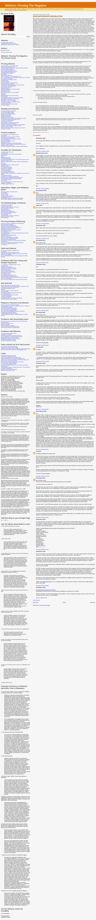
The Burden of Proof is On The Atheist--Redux (10, 101)
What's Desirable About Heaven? (8, 172)
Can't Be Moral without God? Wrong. (8, 110)
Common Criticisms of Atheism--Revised (9, 82)
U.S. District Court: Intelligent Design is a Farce (10, 264)
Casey (37, 205)
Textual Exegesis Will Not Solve (7, 183)
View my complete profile (6, 52)
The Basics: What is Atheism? (7, 42)
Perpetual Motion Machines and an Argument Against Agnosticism (14, 67)
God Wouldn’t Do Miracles (6, 334)
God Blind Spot (4, 241)
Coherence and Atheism (6, 102)
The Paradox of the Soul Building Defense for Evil (11, 292)
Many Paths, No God (5, 91)
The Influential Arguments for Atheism (8, 43)
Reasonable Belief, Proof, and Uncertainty (9, 95)
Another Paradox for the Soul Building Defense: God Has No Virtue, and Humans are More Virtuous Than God (15, 287)
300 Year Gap (4, 180)
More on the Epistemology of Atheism (8, 212)
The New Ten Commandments (7, 120)
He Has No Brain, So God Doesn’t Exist (9, 104)
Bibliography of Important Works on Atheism (10, 44)
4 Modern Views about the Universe (8, 267)
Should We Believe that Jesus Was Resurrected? (11, 178)
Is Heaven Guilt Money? (6, 297)
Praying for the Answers (6, 115)
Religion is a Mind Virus (6, 236)
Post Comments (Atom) (44, 605)
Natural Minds (4, 135)
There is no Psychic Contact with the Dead (10, 326)
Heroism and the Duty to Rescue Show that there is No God (13, 118)
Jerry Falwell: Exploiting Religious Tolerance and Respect (13, 311)
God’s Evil (3, 289)
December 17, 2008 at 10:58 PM (42, 223)
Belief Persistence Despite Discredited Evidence (11, 138)
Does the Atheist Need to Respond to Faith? (10, 252)
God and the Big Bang (5, 269)
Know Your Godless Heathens (7, 69)
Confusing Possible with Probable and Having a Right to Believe (14, 146)
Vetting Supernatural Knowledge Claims (9, 191)
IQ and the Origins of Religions (7, 224)
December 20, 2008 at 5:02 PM (42, 585)
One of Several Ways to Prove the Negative (10, 92)
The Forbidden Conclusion (6, 230)
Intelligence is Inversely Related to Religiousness (11, 227)
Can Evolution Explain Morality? (7, 111)
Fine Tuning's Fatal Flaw (6, 274)
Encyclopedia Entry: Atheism (7, 73)
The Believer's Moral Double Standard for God (10, 119)
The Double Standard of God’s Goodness (9, 294)
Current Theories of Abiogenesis (7, 271)
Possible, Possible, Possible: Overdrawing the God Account (13, 144)
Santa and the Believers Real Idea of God (9, 226)
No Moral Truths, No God (6, 121)
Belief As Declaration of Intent (7, 216)
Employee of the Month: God (7, 323)
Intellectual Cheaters (5, 88)
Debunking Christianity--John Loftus (8, 355)
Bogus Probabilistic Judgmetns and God (9, 276)
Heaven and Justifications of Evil (7, 141)
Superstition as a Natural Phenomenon (9, 369)
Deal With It (3, 94)
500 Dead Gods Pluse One (6, 75)
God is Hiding (4, 74)
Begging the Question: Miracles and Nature (10, 337)
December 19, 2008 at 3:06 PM (42, 517)
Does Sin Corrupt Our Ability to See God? (9, 238)
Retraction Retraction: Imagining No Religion (10, 304)
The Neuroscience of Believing (7, 196)
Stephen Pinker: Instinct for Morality (8, 123)
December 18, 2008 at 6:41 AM (42, 262)
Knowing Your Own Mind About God (8, 239)
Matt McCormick (40, 153)
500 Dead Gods (4, 96)
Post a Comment (36, 600)
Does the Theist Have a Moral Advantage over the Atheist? (13, 127)
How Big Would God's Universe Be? (8, 275)
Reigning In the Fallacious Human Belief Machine (11, 143)
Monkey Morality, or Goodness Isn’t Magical (10, 122)
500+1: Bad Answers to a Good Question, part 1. (11, 76)
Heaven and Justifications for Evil (8, 288)
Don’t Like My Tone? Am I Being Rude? (9, 309)
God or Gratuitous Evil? (6, 293)
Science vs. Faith (4, 194)
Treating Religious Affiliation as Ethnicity (9, 313)
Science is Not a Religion (6, 254)
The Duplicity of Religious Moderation (8, 308)
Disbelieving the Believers (6, 169)
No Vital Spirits (4, 192)
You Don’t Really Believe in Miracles (8, 339)
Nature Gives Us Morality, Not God (8, 114)
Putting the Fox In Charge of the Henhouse (10, 176)
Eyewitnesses (4, 155)
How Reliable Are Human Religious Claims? (10, 134)
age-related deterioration (46, 581)
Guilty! (2, 156)
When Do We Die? (5, 322)
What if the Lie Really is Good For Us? (9, 243)
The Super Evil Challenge (6, 295)
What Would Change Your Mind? (7, 83)
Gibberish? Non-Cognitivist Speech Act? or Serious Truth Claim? (14, 253)
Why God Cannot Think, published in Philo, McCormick (12, 361)
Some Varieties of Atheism (6, 87)
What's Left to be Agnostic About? (8, 66)
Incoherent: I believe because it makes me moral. (11, 125)
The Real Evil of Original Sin (7, 171)
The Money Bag (4, 153)
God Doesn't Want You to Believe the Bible (10, 164)
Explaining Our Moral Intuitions (7, 117)
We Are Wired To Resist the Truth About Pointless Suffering (13, 240)
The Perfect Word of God (6, 166)
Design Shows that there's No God (8, 272)
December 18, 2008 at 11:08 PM (42, 361)
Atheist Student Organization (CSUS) (8, 356)
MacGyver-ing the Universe (6, 266)
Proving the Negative (5, 105)
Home (64, 602)
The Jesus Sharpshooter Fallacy (7, 137)
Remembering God (5, 234)
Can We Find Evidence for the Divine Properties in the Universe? (14, 277)
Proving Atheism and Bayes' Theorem (9, 79)
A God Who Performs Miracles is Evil (8, 333)
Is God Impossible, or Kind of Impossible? (9, 65)
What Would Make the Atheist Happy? (9, 299)
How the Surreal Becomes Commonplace (9, 237)
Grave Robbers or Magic (6, 179)
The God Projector (5, 231)
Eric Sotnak (39, 240)
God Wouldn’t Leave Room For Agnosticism (10, 98)
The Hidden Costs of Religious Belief (8, 235)
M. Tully (38, 347)
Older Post (92, 602)
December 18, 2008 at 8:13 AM (42, 310)
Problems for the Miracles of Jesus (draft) (9, 347)
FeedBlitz (8, 917)
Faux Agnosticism (4, 209)
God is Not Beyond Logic (6, 206)
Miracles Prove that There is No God (8, 340)
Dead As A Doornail (5, 324)
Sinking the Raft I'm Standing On (7, 211)
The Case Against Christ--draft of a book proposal (11, 154)
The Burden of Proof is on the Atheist (8, 100)
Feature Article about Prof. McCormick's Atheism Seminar (13, 358)
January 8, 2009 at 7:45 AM (41, 597)
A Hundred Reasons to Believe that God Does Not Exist (12, 84)
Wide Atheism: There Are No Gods (8, 99)
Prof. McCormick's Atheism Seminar (8, 364)
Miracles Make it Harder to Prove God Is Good (10, 338)
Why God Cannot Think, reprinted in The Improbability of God (13, 349)
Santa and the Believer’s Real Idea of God (47, 16)
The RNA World (4, 265)
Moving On (3, 93)
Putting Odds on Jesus (5, 157)
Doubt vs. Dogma (4, 193)
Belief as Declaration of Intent (7, 208)
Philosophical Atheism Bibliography (8, 72)
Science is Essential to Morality (7, 113)
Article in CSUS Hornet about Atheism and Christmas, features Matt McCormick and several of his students (15, 360)
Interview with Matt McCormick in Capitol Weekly (11, 357)
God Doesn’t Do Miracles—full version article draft (11, 335)
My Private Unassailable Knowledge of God (10, 250)
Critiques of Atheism (5, 81)
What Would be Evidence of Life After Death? (10, 327)
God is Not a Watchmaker (6, 278)
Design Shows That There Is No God (8, 268)
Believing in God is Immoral (6, 126)
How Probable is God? (5, 273)
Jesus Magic (3, 163)
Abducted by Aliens (5, 165)
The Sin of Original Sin (5, 170)
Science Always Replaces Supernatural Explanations (12, 199)
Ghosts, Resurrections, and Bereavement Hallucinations (12, 223)
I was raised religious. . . (6, 140)
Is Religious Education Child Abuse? (8, 312)
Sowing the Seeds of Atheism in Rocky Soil (10, 207)
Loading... (3, 60)
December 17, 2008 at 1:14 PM (42, 203)
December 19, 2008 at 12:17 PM (42, 476)
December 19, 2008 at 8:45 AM (42, 449)
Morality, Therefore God (6, 116)
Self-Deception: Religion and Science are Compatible (12, 198)
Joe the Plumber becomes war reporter (46, 590)
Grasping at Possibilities (6, 210)
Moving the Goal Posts (5, 90)
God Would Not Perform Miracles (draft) (9, 346)
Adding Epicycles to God (6, 197)
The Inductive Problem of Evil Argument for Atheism (11, 298)
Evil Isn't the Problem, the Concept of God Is (10, 285)
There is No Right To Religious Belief (8, 310)
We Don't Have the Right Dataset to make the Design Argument (14, 279)
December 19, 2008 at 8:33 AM (42, 409)
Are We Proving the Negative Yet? (8, 70)
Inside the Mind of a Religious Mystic (8, 225)
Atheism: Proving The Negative (25, 5)
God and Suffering (5, 291)
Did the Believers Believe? (6, 175)
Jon (37, 451)
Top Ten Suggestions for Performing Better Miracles (11, 336)
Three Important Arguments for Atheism (9, 71)
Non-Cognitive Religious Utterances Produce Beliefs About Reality (14, 233)
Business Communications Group (8, 370)
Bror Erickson (39, 190)
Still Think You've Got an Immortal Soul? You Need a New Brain (14, 321)
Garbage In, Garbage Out (6, 182)
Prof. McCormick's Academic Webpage (9, 362)
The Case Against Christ (6, 158)
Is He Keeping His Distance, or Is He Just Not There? (12, 97)
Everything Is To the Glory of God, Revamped (10, 136)
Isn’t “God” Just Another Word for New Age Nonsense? (12, 242)
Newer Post (35, 602)
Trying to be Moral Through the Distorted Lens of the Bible (13, 124)
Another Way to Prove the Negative (8, 86)
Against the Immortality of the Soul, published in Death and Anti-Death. (15, 348)
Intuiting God (3, 251)
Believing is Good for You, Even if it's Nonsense (11, 229)
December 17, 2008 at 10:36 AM (42, 188)
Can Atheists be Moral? (6, 128)
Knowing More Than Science (7, 204)
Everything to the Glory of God (7, 145)
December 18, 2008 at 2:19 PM (42, 345)
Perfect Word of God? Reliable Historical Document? (12, 177)
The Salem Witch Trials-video (7, 152)
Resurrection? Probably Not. (7, 168)
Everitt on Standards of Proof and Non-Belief (10, 89)
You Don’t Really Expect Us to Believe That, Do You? (12, 181)
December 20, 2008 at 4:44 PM (42, 549)
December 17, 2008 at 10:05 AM (42, 151)
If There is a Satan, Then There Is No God (9, 290)
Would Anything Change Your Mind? (8, 228)
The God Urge (4, 244)
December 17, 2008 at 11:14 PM (42, 238)
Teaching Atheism (4, 80)
